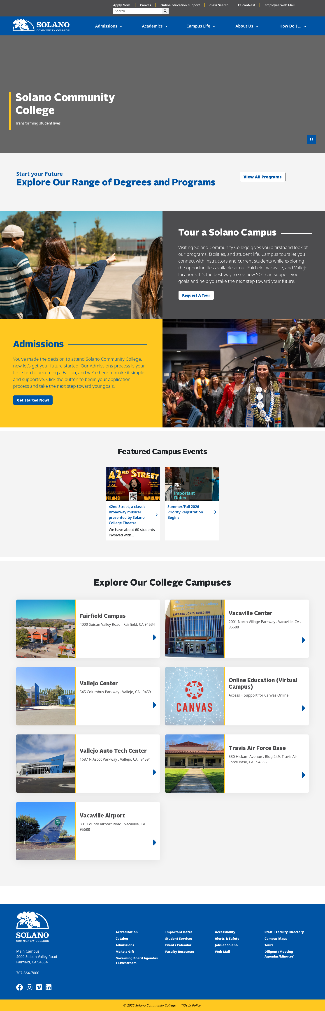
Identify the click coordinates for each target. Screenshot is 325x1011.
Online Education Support (180, 5)
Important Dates (179, 932)
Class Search (218, 5)
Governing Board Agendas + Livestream (137, 960)
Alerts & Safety (227, 939)
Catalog (122, 939)
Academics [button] (153, 26)
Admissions (125, 945)
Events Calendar (178, 945)
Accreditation (127, 932)
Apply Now (121, 5)
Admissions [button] (106, 26)
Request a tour (196, 295)
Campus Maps (276, 939)
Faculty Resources (180, 952)
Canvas (145, 5)
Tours (269, 945)
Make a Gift (125, 952)
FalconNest (246, 5)
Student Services (179, 939)
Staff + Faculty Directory (284, 932)
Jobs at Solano (226, 945)
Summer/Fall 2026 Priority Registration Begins (185, 512)
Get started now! (33, 400)
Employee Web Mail (280, 5)
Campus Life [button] (198, 26)
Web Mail (222, 952)
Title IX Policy (191, 1005)
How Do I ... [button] (290, 26)
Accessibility (225, 932)
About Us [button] (244, 26)
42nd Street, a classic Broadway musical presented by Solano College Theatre (127, 514)
